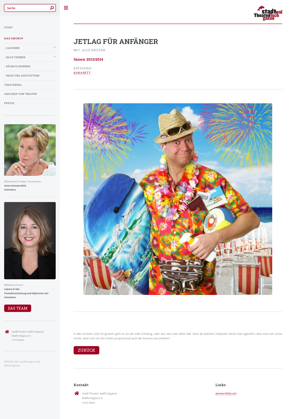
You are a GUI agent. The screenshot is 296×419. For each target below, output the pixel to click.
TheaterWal (13, 84)
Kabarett (82, 73)
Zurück (86, 350)
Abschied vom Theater (20, 94)
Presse (9, 103)
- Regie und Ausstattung (22, 75)
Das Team (17, 308)
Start (8, 27)
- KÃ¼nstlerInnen (17, 66)
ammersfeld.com (226, 393)
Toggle (66, 8)
